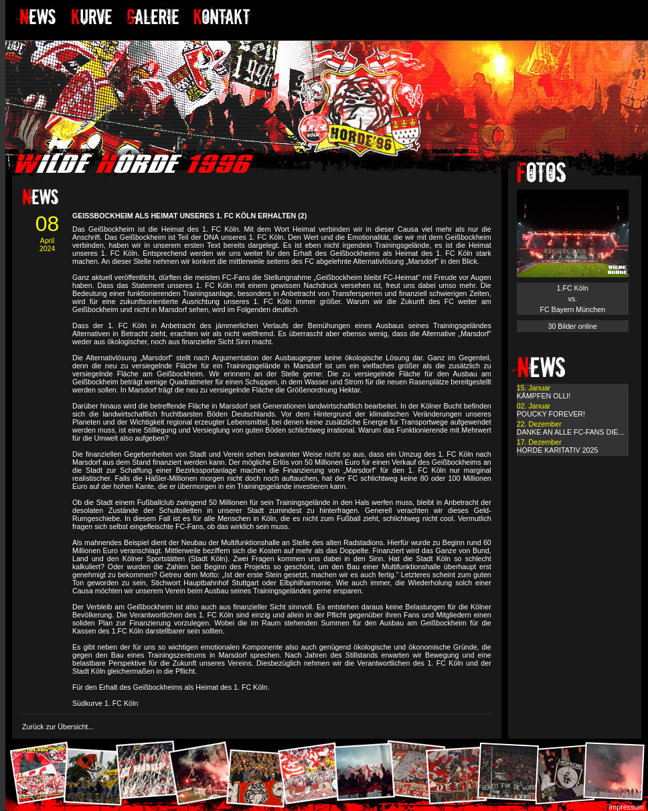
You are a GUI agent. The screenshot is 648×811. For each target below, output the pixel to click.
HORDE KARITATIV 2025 (557, 450)
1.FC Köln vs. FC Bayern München (572, 298)
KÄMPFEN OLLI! (544, 396)
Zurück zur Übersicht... (58, 727)
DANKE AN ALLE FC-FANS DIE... (570, 432)
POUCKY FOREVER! (551, 414)
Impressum (626, 807)
